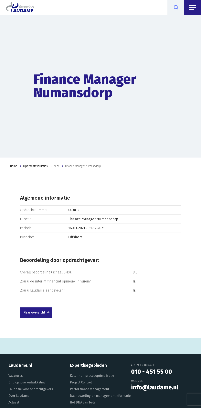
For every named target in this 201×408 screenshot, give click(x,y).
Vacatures (15, 376)
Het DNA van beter (83, 402)
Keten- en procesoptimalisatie (92, 376)
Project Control (81, 382)
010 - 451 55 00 (151, 371)
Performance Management (89, 389)
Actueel (13, 402)
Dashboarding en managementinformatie (100, 396)
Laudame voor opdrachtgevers (30, 389)
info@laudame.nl (154, 387)
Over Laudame (18, 396)
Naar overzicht (34, 312)
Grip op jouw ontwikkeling (27, 382)
